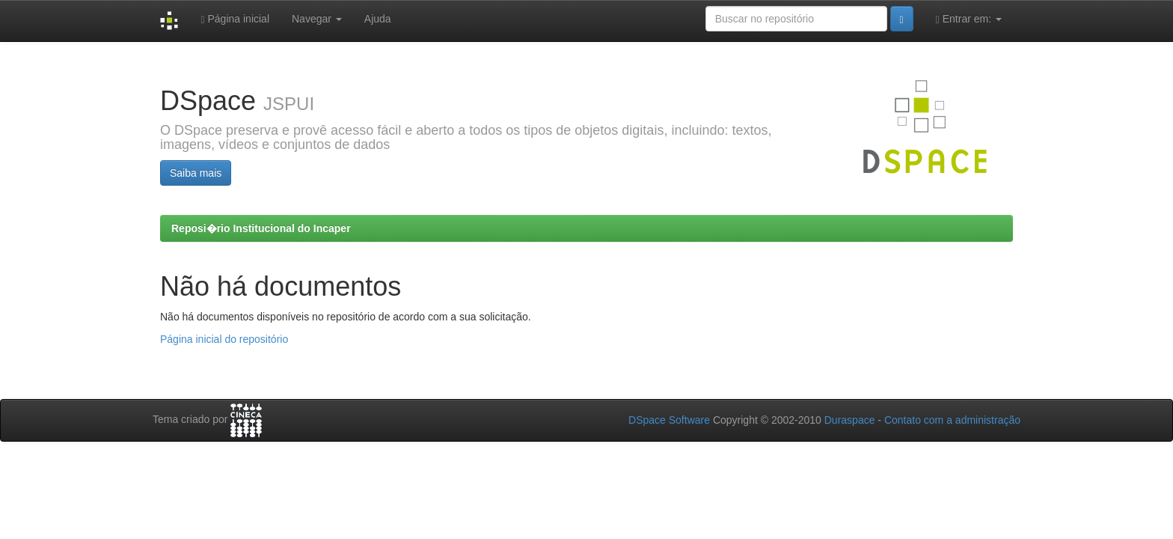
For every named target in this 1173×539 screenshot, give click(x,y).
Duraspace (849, 420)
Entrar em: (969, 19)
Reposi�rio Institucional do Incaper (261, 228)
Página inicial (234, 19)
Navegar (317, 19)
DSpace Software (669, 420)
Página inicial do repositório (224, 339)
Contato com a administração (952, 420)
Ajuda (377, 19)
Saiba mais (195, 173)
